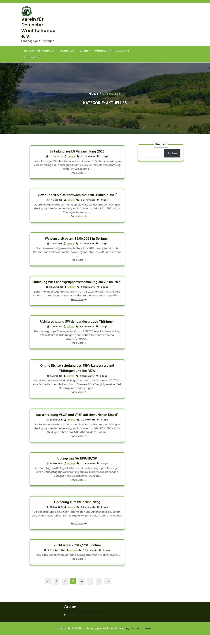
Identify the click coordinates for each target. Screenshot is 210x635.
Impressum (32, 57)
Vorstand (122, 51)
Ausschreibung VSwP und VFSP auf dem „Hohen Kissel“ (77, 417)
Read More (77, 169)
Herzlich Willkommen (39, 51)
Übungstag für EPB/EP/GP (77, 461)
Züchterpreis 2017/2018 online (77, 547)
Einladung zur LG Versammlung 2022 (77, 154)
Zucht (84, 51)
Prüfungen (101, 51)
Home (94, 94)
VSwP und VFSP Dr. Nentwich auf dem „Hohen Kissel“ (77, 197)
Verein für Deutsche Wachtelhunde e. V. (38, 27)
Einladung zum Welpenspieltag (77, 505)
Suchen (161, 146)
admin (73, 158)
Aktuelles (67, 51)
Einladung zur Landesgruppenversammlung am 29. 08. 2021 (77, 284)
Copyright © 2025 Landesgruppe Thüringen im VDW (105, 628)
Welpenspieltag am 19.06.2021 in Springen (77, 241)
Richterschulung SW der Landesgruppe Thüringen (77, 324)
